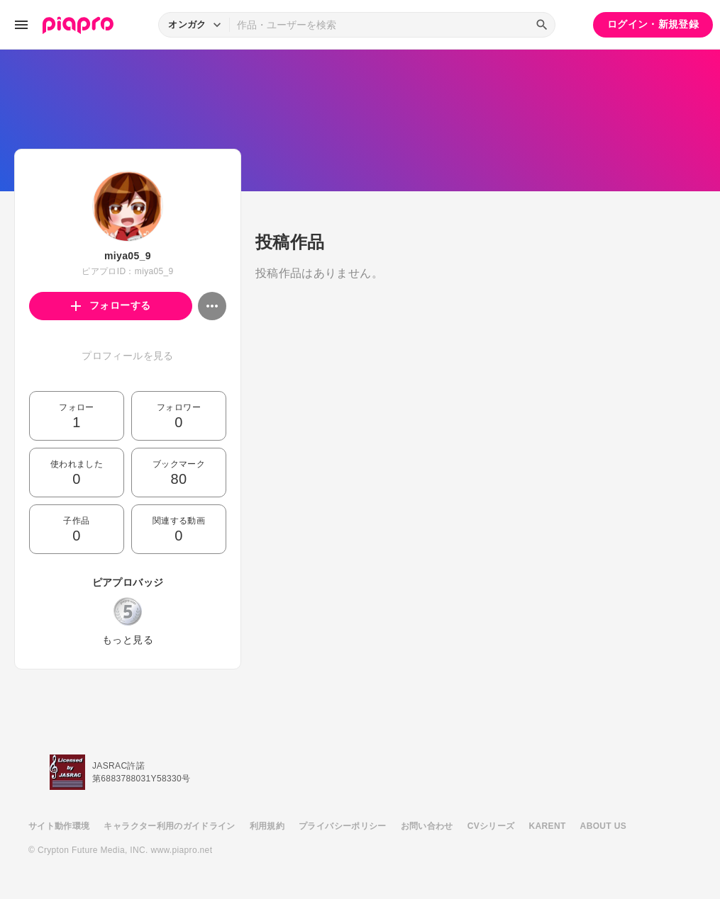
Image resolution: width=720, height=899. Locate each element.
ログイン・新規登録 (653, 24)
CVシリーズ (491, 826)
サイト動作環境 (58, 826)
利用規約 (267, 826)
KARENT (547, 826)
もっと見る (127, 639)
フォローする (111, 305)
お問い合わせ (427, 826)
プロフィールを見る (127, 355)
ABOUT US (603, 826)
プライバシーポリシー (343, 826)
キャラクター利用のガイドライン (169, 826)
